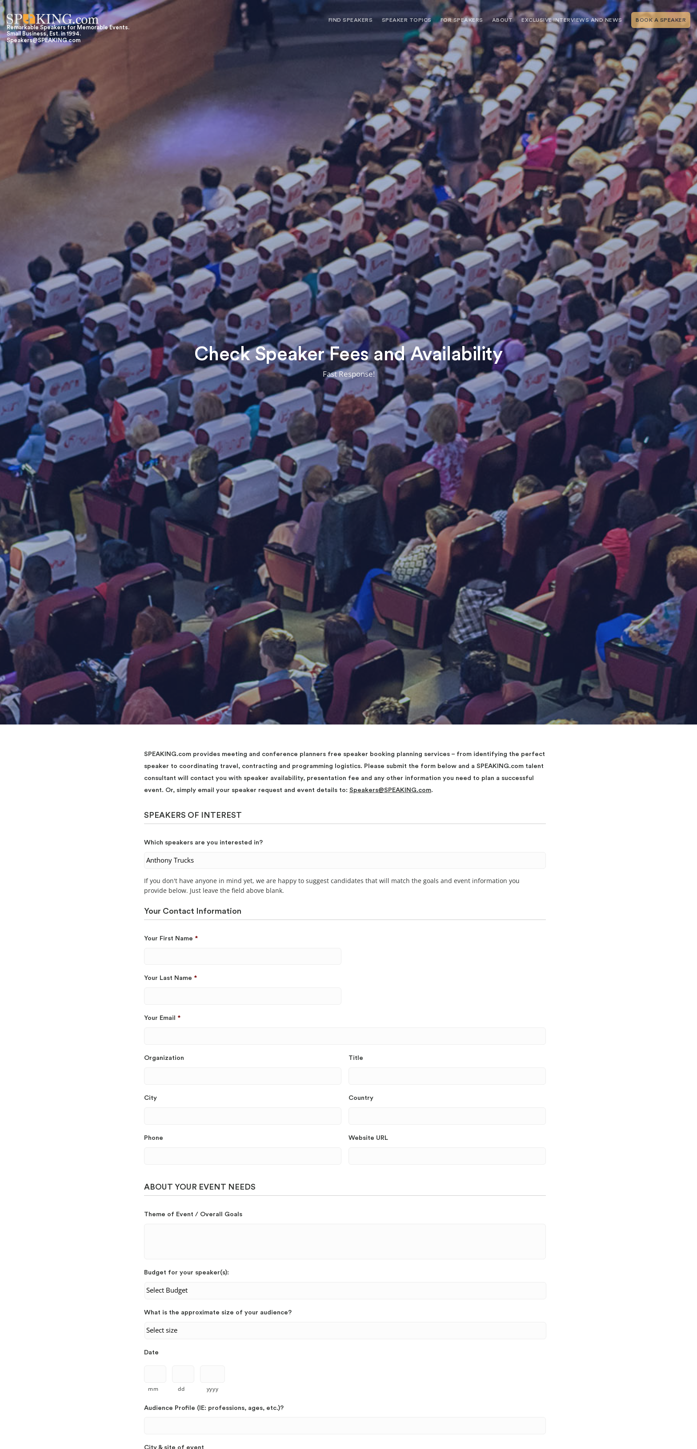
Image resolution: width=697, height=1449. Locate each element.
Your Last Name (170, 978)
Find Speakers (350, 20)
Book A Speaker (661, 20)
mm (153, 1388)
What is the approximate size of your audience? (218, 1312)
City (150, 1098)
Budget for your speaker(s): (186, 1272)
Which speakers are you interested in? (203, 842)
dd (181, 1388)
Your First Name (171, 938)
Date (151, 1352)
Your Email (162, 1018)
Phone (153, 1138)
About (502, 20)
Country (360, 1098)
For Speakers (462, 20)
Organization (164, 1058)
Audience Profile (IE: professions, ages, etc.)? (214, 1408)
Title (355, 1058)
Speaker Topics (407, 20)
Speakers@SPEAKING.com (390, 790)
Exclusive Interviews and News (571, 20)
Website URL (368, 1138)
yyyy (213, 1388)
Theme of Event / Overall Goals (193, 1214)
